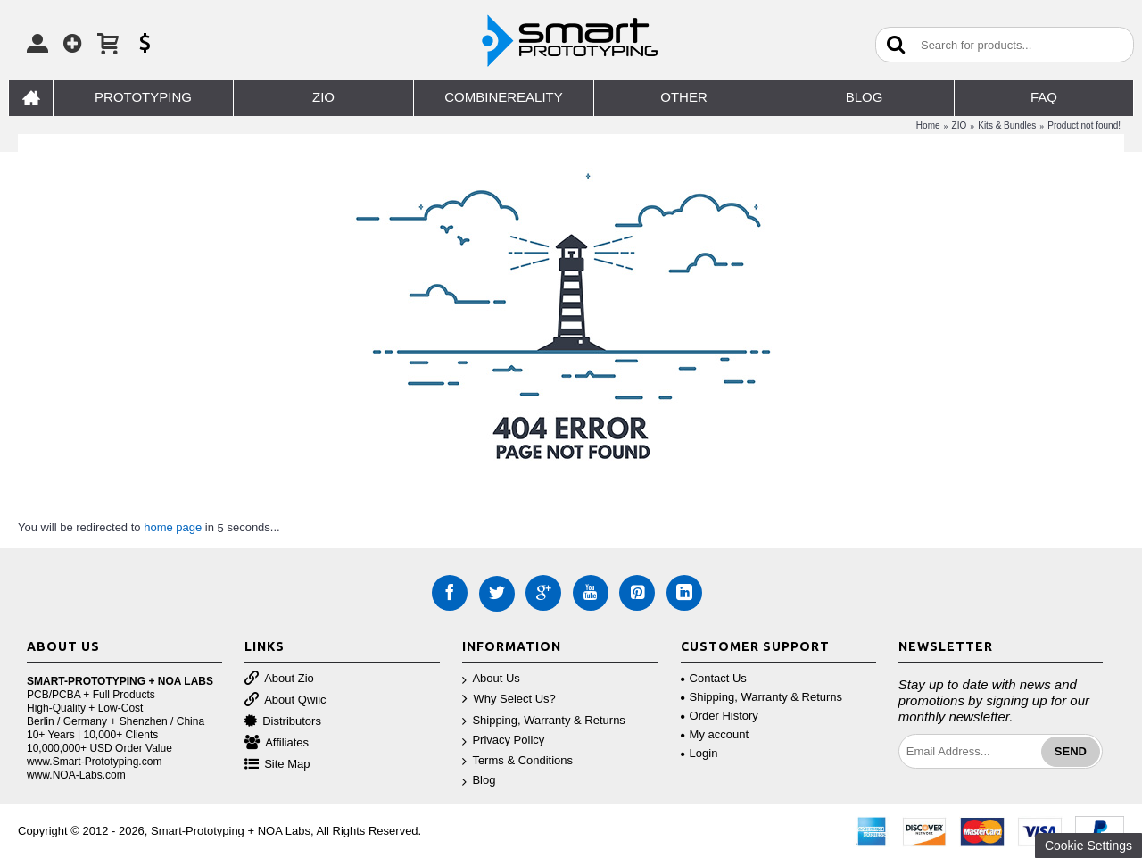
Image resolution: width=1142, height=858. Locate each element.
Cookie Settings (1088, 845)
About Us (490, 679)
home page (173, 527)
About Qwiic (285, 700)
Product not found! (1084, 125)
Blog (478, 780)
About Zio (279, 679)
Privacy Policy (503, 740)
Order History (719, 715)
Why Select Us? (508, 699)
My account (715, 734)
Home (928, 125)
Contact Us (714, 678)
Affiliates (276, 743)
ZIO (959, 125)
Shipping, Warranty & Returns (543, 721)
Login (699, 753)
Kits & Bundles (1007, 125)
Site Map (277, 764)
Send (1071, 751)
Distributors (282, 721)
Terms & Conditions (517, 761)
